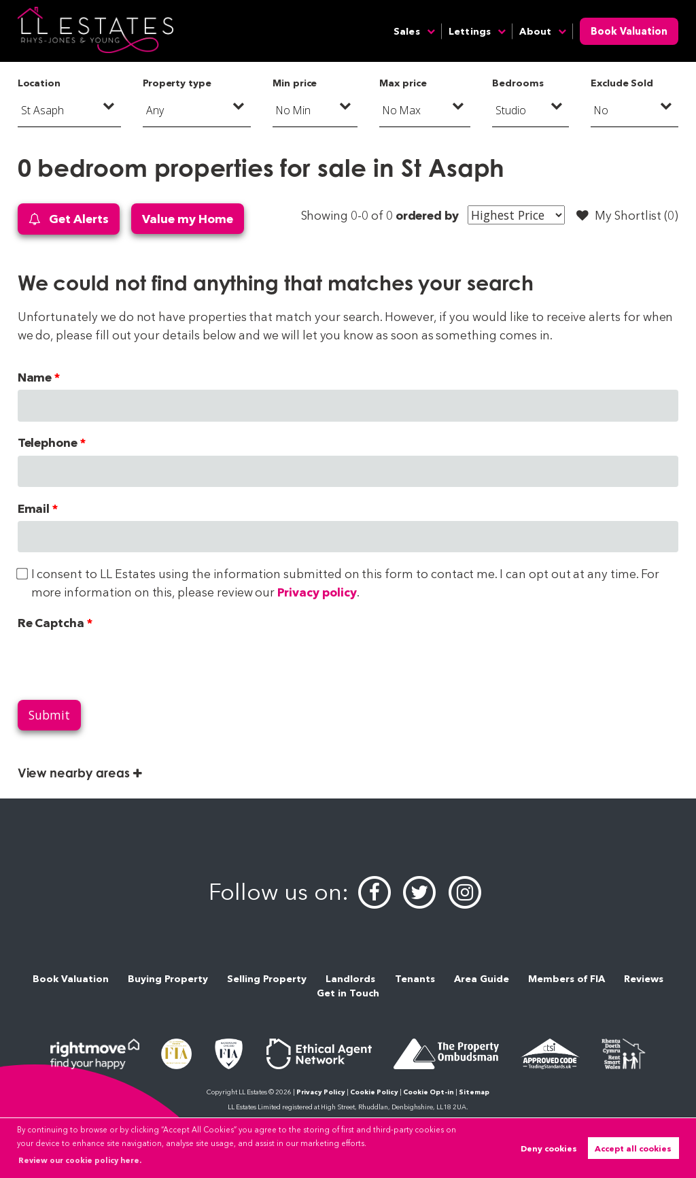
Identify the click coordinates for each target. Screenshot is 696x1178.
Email (34, 508)
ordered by (427, 215)
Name (35, 377)
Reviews (643, 979)
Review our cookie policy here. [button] (79, 1160)
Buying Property (168, 979)
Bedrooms (518, 83)
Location (39, 83)
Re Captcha (51, 623)
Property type (177, 83)
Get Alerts (69, 219)
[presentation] (121, 661)
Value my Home (187, 219)
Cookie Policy (374, 1092)
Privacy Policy (320, 1092)
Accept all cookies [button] (633, 1148)
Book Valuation (629, 31)
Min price (295, 83)
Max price (403, 83)
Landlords (350, 979)
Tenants (415, 979)
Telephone (48, 442)
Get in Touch (348, 993)
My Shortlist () (627, 215)
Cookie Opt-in (428, 1092)
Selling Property (267, 979)
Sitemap (474, 1092)
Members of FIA (566, 979)
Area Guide (481, 979)
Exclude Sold (622, 83)
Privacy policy (316, 592)
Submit (49, 715)
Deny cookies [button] (549, 1148)
